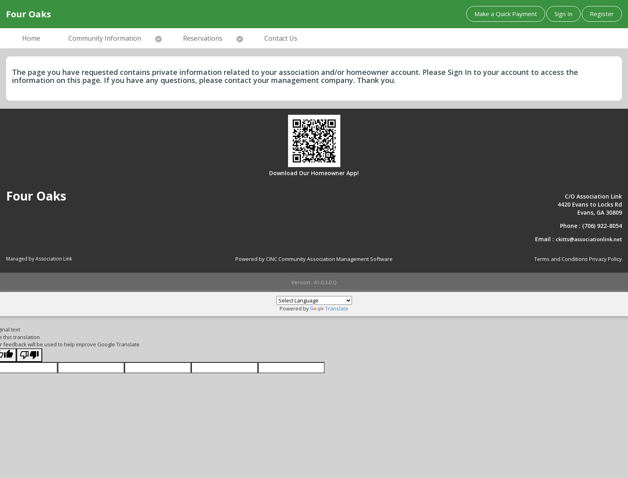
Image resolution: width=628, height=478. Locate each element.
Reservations (202, 38)
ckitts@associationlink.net (589, 239)
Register (602, 14)
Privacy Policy (605, 259)
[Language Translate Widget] (314, 300)
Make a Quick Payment (505, 14)
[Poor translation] (29, 355)
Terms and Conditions (561, 259)
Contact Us (280, 38)
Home (31, 38)
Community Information (104, 38)
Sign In (563, 14)
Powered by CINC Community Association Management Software (314, 259)
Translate (329, 308)
